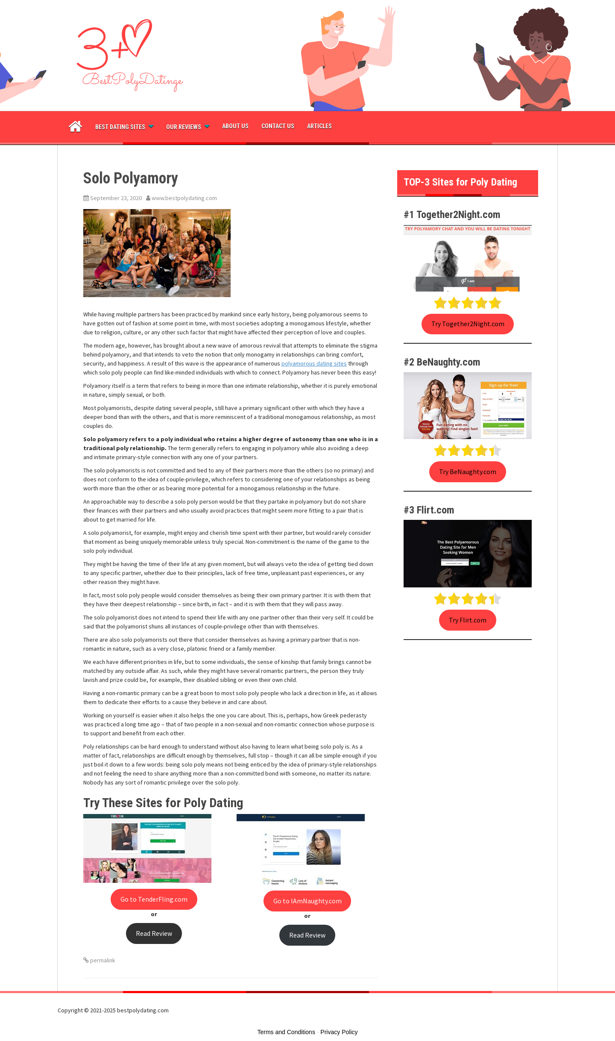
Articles (319, 126)
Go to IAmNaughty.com (307, 901)
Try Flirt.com (467, 620)
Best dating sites (120, 127)
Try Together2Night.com (467, 324)
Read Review (154, 933)
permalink (102, 960)
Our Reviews (183, 127)
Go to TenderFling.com (153, 899)
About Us (235, 126)
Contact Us (277, 126)
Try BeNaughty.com (467, 472)
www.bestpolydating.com (184, 198)
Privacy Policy (338, 1032)
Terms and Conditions (286, 1032)
